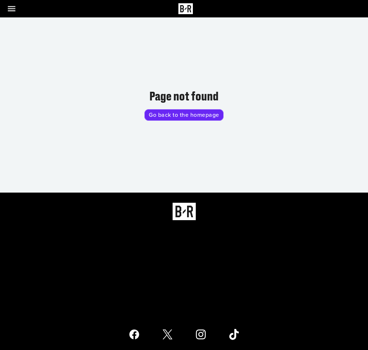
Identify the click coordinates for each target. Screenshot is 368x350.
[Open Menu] (16, 8)
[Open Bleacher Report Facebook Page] (134, 334)
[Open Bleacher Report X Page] (167, 334)
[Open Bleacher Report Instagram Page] (200, 334)
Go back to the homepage (184, 115)
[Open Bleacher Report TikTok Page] (234, 334)
